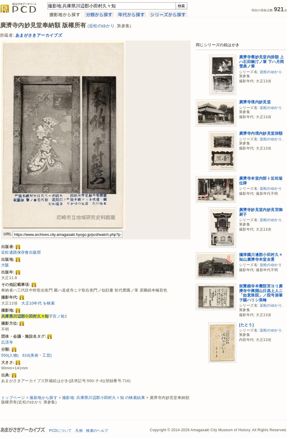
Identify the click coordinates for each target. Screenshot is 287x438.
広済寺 (7, 342)
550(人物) (10, 355)
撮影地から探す (43, 397)
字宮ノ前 (33, 316)
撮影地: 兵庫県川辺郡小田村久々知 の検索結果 (103, 397)
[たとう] (246, 325)
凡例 (79, 431)
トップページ (13, 397)
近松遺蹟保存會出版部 (21, 252)
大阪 (5, 265)
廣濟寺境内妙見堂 (255, 102)
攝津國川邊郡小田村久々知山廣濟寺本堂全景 (261, 257)
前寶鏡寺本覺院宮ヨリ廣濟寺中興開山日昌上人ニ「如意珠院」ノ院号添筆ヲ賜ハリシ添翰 (261, 293)
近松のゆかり (102, 26)
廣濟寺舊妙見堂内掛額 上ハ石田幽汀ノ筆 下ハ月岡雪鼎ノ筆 (261, 61)
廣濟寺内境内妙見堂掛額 (261, 133)
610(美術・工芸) (37, 355)
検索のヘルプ (97, 431)
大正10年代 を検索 (38, 303)
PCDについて (60, 431)
